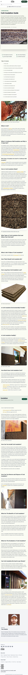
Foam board (3, 162)
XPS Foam (5, 412)
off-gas (19, 339)
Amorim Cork (5, 389)
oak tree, (10, 128)
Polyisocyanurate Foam (7, 410)
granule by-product (20, 171)
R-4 (20, 255)
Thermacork (5, 386)
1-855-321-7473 (11, 6)
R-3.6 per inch (15, 255)
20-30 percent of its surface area (8, 154)
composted (4, 485)
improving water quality (22, 320)
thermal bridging (16, 149)
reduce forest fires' (6, 324)
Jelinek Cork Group (6, 384)
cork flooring (9, 604)
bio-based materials (8, 594)
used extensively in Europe (8, 188)
